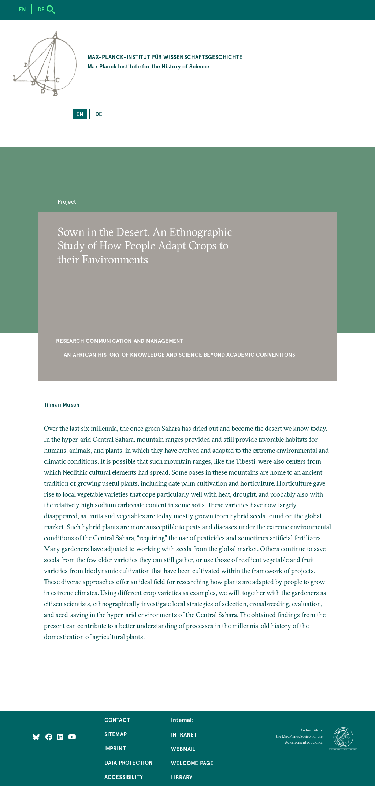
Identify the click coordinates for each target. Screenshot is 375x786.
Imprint (115, 748)
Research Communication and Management (119, 340)
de (98, 114)
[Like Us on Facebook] (49, 736)
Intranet (184, 734)
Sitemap (115, 734)
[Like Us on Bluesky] (36, 736)
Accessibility (123, 777)
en (79, 114)
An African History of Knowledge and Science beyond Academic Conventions (179, 354)
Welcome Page (192, 763)
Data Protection (128, 762)
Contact (117, 719)
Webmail (183, 748)
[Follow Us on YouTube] (72, 736)
